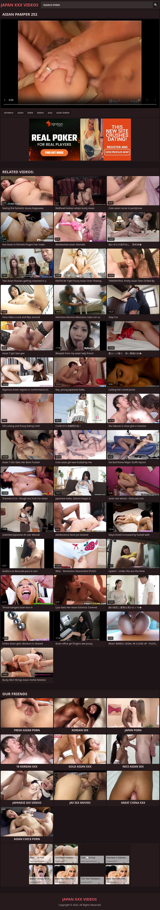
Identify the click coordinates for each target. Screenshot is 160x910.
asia (50, 112)
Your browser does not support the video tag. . (80, 63)
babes (40, 112)
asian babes (63, 112)
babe (30, 112)
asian (20, 112)
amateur (9, 112)
